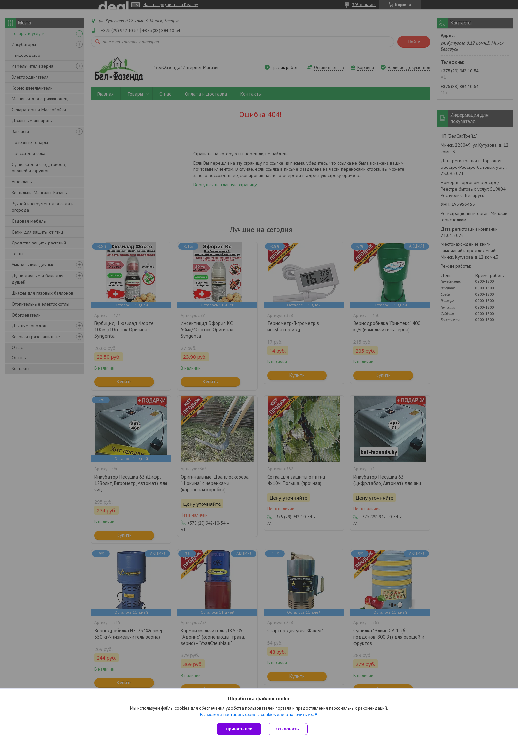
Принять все (239, 729)
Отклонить (287, 729)
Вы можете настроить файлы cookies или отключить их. (257, 714)
